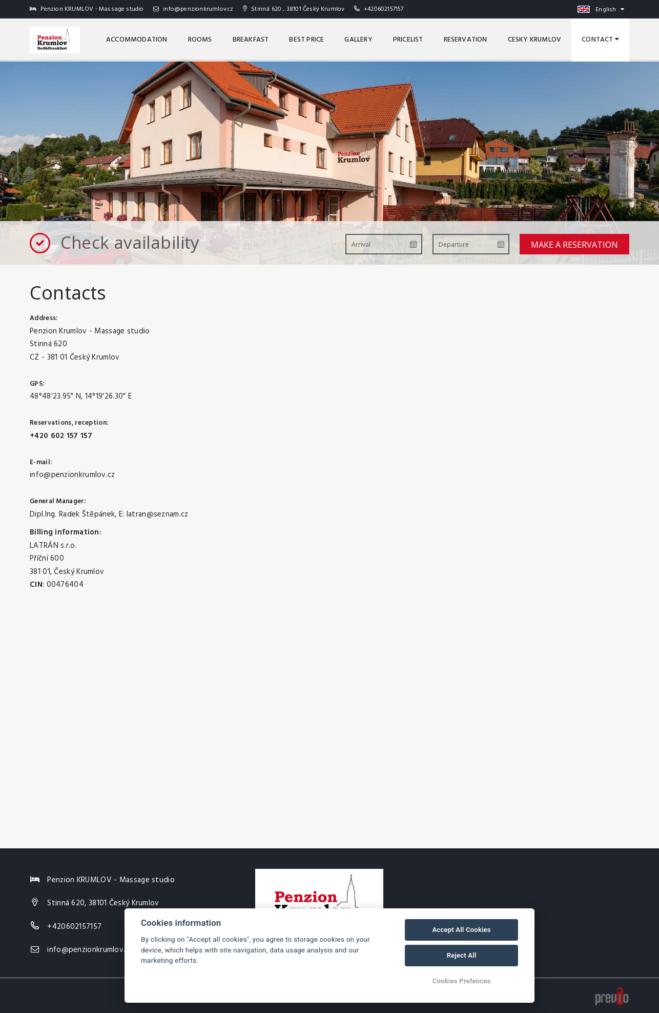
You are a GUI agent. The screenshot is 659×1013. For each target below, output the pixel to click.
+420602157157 (384, 9)
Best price (306, 39)
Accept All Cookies (461, 929)
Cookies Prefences (462, 981)
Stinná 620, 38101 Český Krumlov (103, 903)
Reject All (462, 955)
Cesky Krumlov (535, 39)
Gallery (358, 39)
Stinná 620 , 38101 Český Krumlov (294, 9)
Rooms (200, 39)
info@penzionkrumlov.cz (193, 9)
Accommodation (137, 39)
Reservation (465, 39)
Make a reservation (574, 244)
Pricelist (408, 39)
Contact (600, 39)
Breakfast (251, 39)
